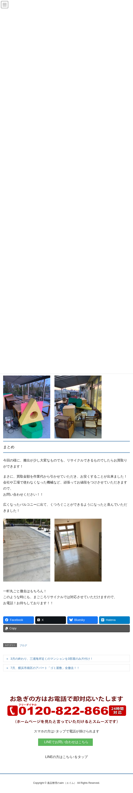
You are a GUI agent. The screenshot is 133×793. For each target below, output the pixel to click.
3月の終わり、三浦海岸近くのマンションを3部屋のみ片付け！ (51, 658)
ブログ (23, 645)
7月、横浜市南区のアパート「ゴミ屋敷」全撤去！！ (45, 668)
